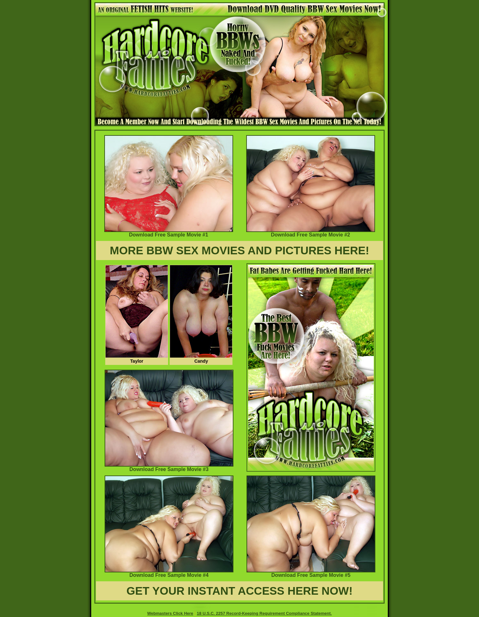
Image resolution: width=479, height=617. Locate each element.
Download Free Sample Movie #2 (310, 232)
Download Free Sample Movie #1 (168, 232)
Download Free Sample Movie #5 (311, 573)
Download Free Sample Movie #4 (169, 573)
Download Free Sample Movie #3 (169, 467)
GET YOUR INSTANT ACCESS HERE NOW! (239, 590)
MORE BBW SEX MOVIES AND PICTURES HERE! (239, 250)
